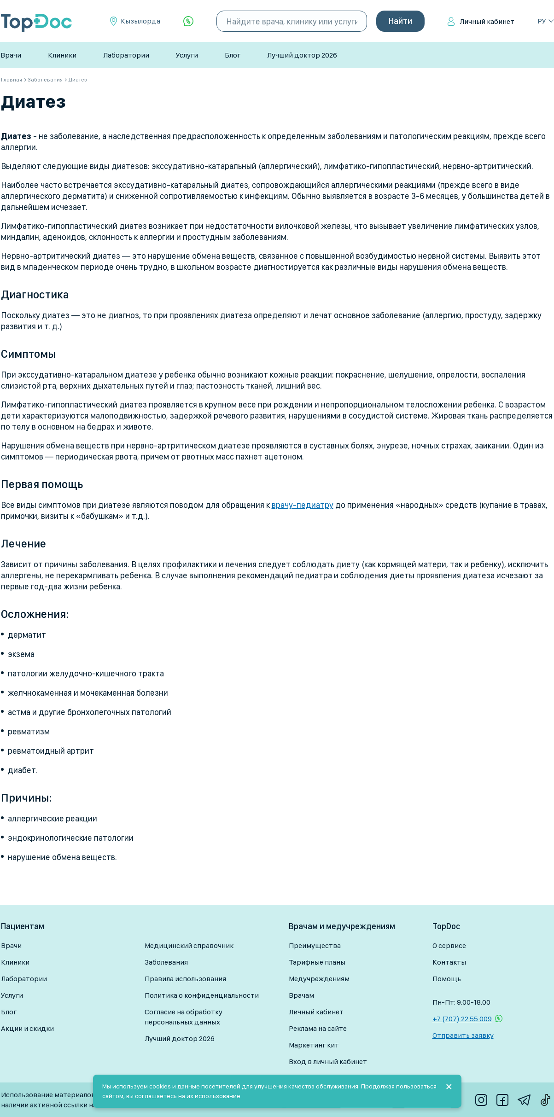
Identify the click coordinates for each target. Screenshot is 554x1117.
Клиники (62, 55)
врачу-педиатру (302, 505)
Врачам (301, 995)
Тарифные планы (317, 962)
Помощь (446, 978)
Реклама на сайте (318, 1028)
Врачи (10, 55)
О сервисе (449, 945)
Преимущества (315, 945)
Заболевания (166, 962)
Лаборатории (126, 55)
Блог (232, 55)
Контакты (449, 962)
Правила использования (185, 978)
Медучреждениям (319, 978)
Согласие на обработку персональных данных (183, 1016)
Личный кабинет (487, 21)
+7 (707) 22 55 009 (462, 1018)
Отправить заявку (463, 1035)
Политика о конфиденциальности (202, 995)
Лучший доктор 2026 (302, 55)
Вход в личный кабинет (328, 1061)
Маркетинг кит (314, 1045)
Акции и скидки (27, 1028)
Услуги (187, 55)
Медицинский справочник (189, 945)
